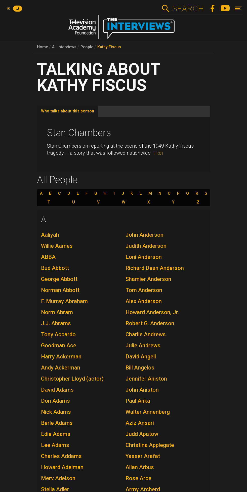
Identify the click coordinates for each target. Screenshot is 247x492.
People (86, 47)
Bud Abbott (55, 268)
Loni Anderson (144, 257)
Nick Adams (56, 412)
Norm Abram (57, 312)
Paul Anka (138, 401)
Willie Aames (57, 246)
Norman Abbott (60, 290)
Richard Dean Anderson (155, 268)
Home (42, 47)
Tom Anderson (144, 290)
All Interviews (64, 47)
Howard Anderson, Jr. (152, 312)
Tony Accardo (58, 334)
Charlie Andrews (146, 334)
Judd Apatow (142, 434)
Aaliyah (50, 235)
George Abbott (59, 279)
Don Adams (55, 401)
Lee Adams (55, 445)
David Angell (141, 356)
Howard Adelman (62, 467)
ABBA (48, 257)
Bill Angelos (140, 367)
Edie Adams (55, 434)
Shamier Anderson (148, 279)
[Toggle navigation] (238, 8)
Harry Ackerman (61, 356)
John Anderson (144, 235)
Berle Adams (57, 423)
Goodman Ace (58, 345)
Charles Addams (61, 456)
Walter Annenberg (148, 412)
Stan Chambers (79, 132)
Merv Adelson (58, 478)
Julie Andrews (143, 345)
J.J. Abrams (56, 323)
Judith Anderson (146, 246)
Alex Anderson (144, 301)
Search (188, 8)
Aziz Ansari (140, 423)
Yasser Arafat (143, 456)
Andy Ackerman (60, 367)
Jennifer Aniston (146, 379)
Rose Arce (138, 478)
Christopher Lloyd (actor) (72, 379)
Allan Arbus (140, 467)
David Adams (57, 390)
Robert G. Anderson (150, 323)
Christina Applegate (150, 445)
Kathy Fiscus (109, 47)
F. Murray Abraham (64, 301)
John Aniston (142, 390)
